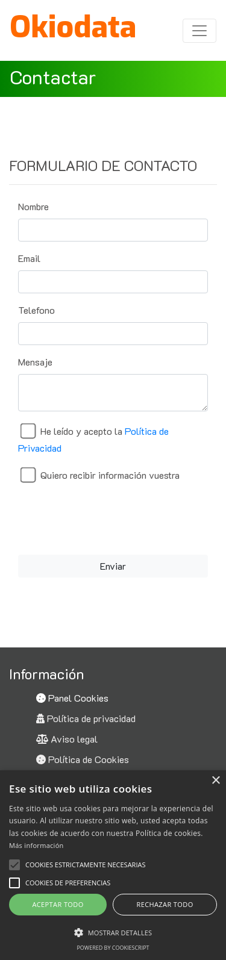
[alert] (113, 865)
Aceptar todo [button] (57, 904)
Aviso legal (67, 738)
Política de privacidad (86, 718)
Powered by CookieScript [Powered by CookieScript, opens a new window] (113, 948)
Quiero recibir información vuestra (110, 475)
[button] (14, 883)
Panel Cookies (72, 697)
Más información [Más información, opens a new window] (36, 845)
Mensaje (35, 361)
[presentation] (113, 517)
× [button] (215, 780)
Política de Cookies (82, 759)
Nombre (33, 206)
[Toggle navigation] (199, 31)
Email (29, 258)
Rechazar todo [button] (164, 904)
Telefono (36, 310)
